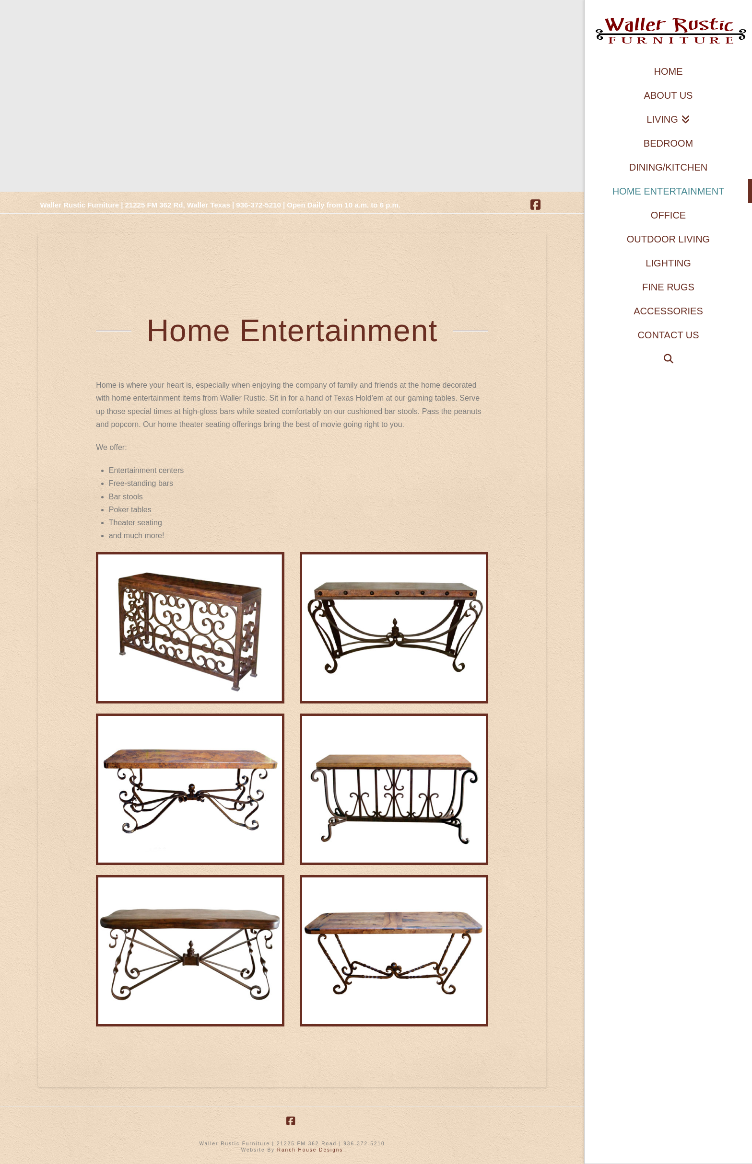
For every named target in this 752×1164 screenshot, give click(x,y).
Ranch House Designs (310, 1149)
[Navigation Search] (668, 359)
